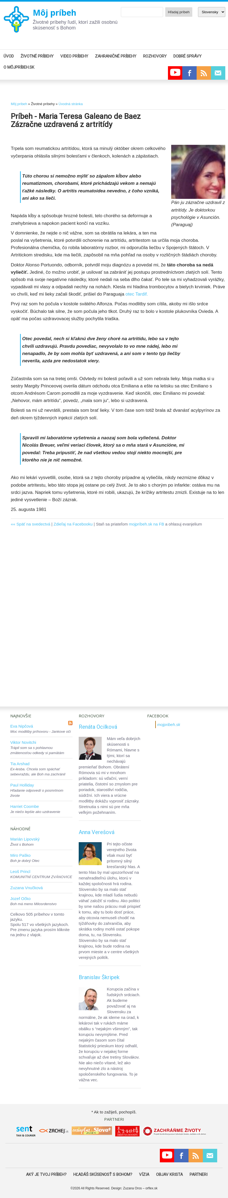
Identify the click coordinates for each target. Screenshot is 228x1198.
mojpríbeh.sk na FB (146, 524)
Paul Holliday (22, 785)
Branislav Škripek (99, 977)
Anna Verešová (96, 832)
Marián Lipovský (24, 839)
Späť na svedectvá (33, 524)
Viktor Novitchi (23, 742)
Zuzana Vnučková (26, 887)
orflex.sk (152, 1188)
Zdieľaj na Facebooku (73, 524)
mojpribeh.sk (168, 724)
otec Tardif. (136, 294)
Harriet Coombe (24, 806)
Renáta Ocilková (98, 727)
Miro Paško (20, 855)
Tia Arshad (19, 763)
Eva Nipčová (21, 726)
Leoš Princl (20, 871)
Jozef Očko (20, 898)
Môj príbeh (54, 12)
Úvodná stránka (70, 104)
